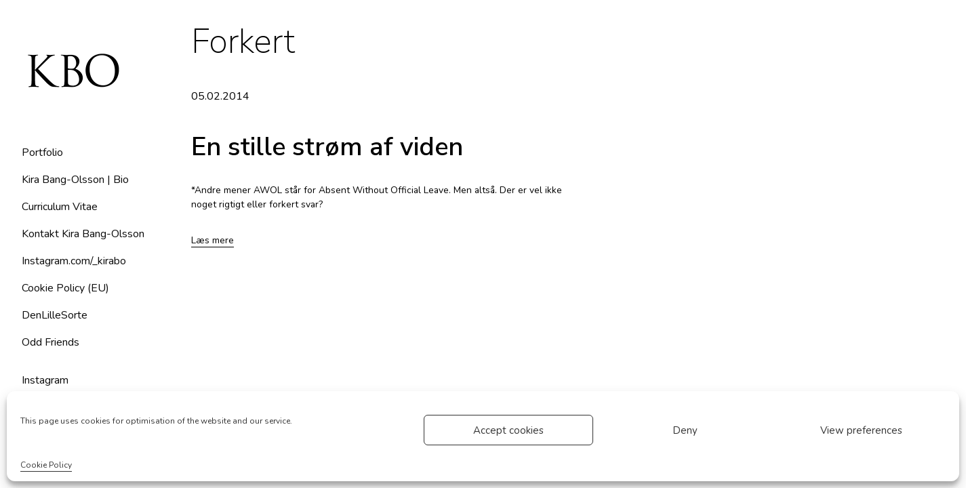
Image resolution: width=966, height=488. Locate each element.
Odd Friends (50, 342)
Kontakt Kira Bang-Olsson (83, 233)
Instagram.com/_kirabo (74, 260)
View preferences (861, 430)
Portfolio (42, 152)
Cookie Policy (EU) (65, 288)
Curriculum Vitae (60, 206)
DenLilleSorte (54, 315)
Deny (685, 430)
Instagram (45, 380)
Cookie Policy (46, 465)
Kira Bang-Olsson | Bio (75, 179)
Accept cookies (508, 430)
